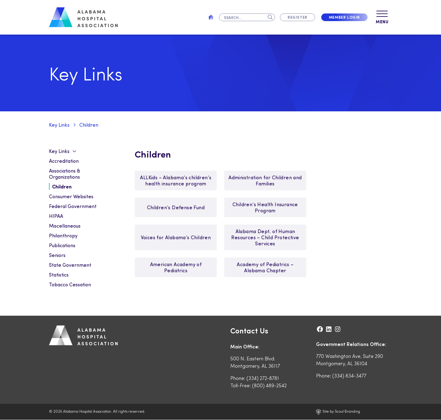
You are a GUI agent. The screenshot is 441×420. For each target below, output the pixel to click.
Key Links (59, 125)
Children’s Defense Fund (176, 207)
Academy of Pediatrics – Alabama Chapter (265, 267)
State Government (70, 265)
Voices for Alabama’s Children (176, 237)
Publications (62, 245)
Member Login (344, 17)
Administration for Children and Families (265, 180)
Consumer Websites (71, 196)
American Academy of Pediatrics (176, 267)
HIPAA (56, 216)
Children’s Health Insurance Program (265, 207)
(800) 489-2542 (269, 385)
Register (297, 17)
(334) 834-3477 (349, 376)
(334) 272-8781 (263, 378)
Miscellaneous (65, 226)
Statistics (59, 275)
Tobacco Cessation (70, 284)
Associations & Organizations (64, 174)
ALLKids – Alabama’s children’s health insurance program (175, 180)
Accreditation (64, 161)
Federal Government (72, 206)
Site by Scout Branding (338, 412)
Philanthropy (63, 235)
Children (88, 125)
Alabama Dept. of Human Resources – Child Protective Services (265, 237)
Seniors (57, 255)
